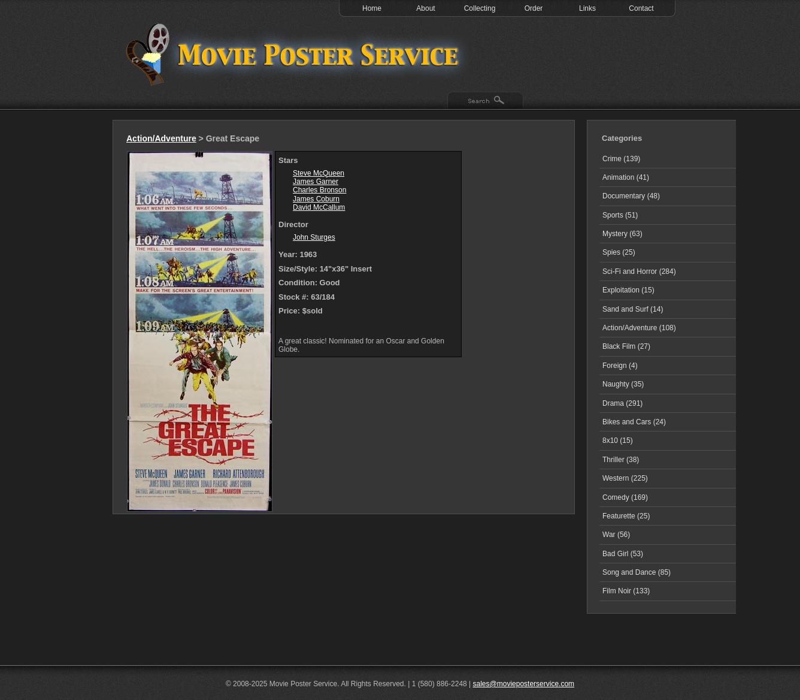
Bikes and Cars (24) (634, 422)
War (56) (616, 534)
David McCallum (319, 207)
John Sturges (314, 237)
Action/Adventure (161, 138)
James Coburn (316, 199)
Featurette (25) (626, 516)
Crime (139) (621, 159)
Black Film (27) (626, 346)
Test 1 (295, 54)
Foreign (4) (620, 365)
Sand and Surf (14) (632, 309)
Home (371, 8)
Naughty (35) (623, 384)
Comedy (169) (625, 497)
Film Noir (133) (626, 591)
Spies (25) (618, 252)
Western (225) (625, 478)
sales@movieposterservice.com (524, 684)
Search (485, 101)
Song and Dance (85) (636, 572)
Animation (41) (625, 177)
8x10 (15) (617, 440)
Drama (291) (622, 403)
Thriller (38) (620, 459)
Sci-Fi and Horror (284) (639, 271)
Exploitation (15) (628, 290)
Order (534, 8)
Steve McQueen (318, 173)
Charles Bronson (319, 190)
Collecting (480, 8)
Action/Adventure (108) (639, 328)
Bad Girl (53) (622, 554)
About (425, 8)
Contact (641, 8)
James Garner (315, 181)
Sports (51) (620, 215)
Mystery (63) (622, 234)
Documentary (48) (631, 196)
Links (587, 8)
